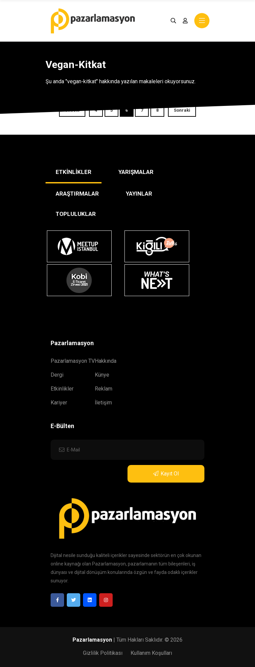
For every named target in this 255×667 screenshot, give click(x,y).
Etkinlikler (62, 388)
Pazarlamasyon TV (73, 361)
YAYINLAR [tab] (139, 193)
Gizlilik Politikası (102, 653)
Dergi (57, 375)
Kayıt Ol (166, 473)
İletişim (103, 402)
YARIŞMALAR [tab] (135, 172)
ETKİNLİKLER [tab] (73, 172)
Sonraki (182, 110)
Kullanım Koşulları (151, 653)
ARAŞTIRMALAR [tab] (77, 193)
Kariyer (59, 402)
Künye (102, 375)
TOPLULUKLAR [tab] (76, 213)
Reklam (103, 388)
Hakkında (105, 361)
